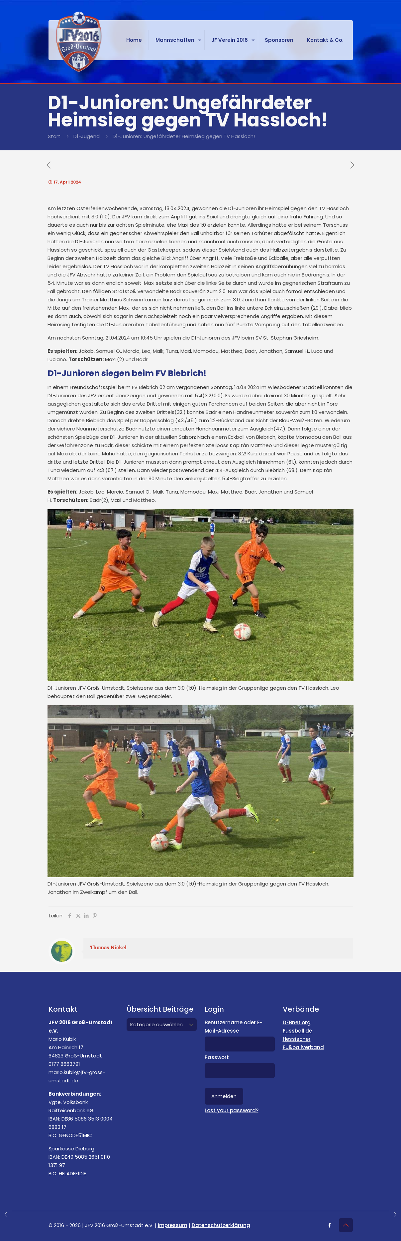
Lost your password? (231, 1110)
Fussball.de (297, 1030)
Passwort (217, 1057)
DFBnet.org (297, 1022)
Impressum (172, 1225)
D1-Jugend (86, 136)
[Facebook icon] (329, 1225)
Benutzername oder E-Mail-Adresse (233, 1026)
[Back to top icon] (346, 1225)
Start (54, 136)
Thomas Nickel (108, 947)
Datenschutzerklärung (221, 1225)
